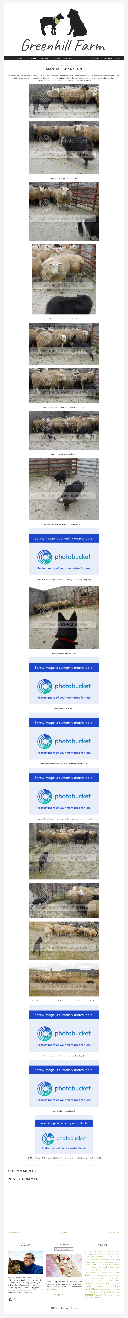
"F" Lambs (98, 1254)
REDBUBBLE (94, 58)
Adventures (96, 1256)
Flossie (103, 1267)
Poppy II (101, 1286)
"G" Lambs (106, 1254)
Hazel (106, 1270)
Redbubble (63, 1295)
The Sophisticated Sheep (102, 1292)
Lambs (89, 1275)
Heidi (118, 1270)
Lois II (106, 1276)
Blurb (71, 1295)
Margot (111, 1276)
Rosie (87, 1289)
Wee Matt (104, 1295)
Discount (100, 1265)
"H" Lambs (114, 1254)
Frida (113, 1267)
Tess (113, 1289)
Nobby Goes (90, 1281)
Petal (95, 1286)
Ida (101, 1272)
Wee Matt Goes (114, 1295)
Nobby (117, 1278)
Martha (117, 1276)
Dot (106, 1265)
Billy (118, 1257)
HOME (9, 58)
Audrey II (112, 1257)
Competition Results (112, 1262)
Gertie (87, 1270)
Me (86, 1278)
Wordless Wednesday (95, 1297)
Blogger (74, 1308)
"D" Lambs (116, 1252)
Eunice (87, 1267)
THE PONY (44, 58)
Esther (117, 1264)
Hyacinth (96, 1272)
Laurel (97, 1276)
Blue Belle (115, 1259)
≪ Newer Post (15, 1232)
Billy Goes (89, 1260)
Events (93, 1267)
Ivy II (114, 1272)
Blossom (105, 1259)
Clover (102, 1262)
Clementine (94, 1262)
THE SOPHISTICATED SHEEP (75, 58)
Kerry (118, 1272)
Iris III (110, 1272)
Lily (101, 1276)
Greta (101, 1270)
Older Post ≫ (113, 1232)
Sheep (95, 1289)
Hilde (91, 1272)
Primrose (110, 1286)
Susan (107, 1289)
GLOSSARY (56, 58)
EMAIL (118, 58)
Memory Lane (93, 1278)
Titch (118, 1292)
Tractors (89, 1295)
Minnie (102, 1278)
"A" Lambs (89, 1252)
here (55, 1289)
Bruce (87, 1262)
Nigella (112, 1278)
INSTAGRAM (107, 58)
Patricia (98, 1284)
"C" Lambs (107, 1252)
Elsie (111, 1265)
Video (96, 1295)
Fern (98, 1267)
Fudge (118, 1267)
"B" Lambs (98, 1252)
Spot (102, 1289)
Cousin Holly (90, 1265)
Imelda (105, 1272)
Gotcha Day (94, 1270)
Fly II (108, 1267)
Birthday (97, 1259)
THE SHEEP (31, 58)
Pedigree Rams (108, 1283)
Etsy (56, 1295)
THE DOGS (20, 58)
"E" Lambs (89, 1254)
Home (64, 1232)
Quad (117, 1286)
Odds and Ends (105, 1281)
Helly (87, 1272)
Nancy (107, 1278)
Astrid (105, 1257)
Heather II (112, 1270)
